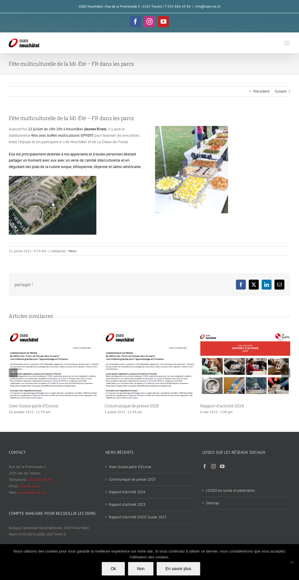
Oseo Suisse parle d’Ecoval (33, 405)
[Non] (292, 562)
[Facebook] (204, 466)
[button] (13, 372)
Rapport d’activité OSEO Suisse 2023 (137, 517)
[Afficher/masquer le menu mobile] (287, 43)
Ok (113, 568)
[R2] (52, 177)
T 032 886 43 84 (178, 6)
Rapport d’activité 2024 (222, 405)
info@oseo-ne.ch (208, 6)
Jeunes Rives (95, 129)
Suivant (280, 91)
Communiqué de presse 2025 (132, 405)
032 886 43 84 (40, 479)
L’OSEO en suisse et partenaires (230, 490)
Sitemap (212, 503)
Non (141, 568)
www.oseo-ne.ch (32, 492)
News (72, 251)
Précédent (261, 91)
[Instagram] (213, 466)
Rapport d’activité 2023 (127, 504)
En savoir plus (178, 568)
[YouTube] (222, 466)
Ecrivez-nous (30, 486)
